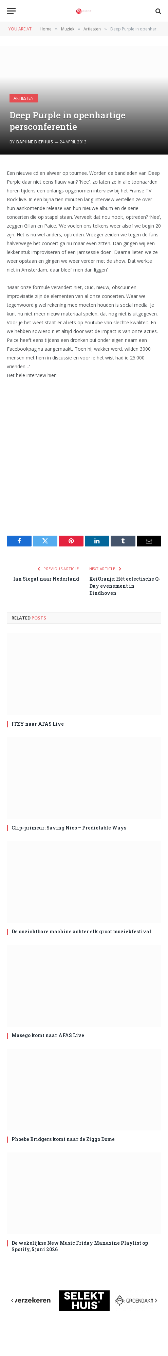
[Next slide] (155, 1300)
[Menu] (11, 11)
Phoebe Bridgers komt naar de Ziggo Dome (63, 1139)
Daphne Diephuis (34, 142)
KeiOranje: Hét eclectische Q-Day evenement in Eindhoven (125, 586)
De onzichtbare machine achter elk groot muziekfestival (81, 931)
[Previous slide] (12, 1300)
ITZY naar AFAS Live (38, 724)
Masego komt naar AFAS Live (48, 1035)
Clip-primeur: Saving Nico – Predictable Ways (69, 827)
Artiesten (24, 98)
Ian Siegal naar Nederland (46, 579)
